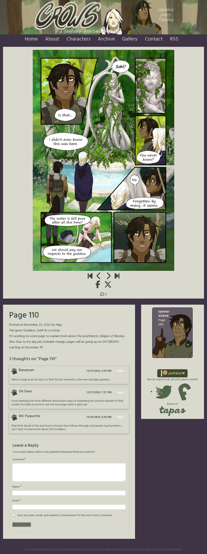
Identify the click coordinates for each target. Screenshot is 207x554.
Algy (59, 325)
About (52, 39)
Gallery (130, 39)
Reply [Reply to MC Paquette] (120, 416)
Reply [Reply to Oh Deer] (120, 392)
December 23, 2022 (37, 325)
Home (31, 39)
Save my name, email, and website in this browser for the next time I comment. (64, 515)
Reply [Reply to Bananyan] (120, 370)
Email (15, 501)
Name (15, 487)
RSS (174, 39)
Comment (18, 460)
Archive (106, 39)
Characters (79, 39)
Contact (154, 39)
